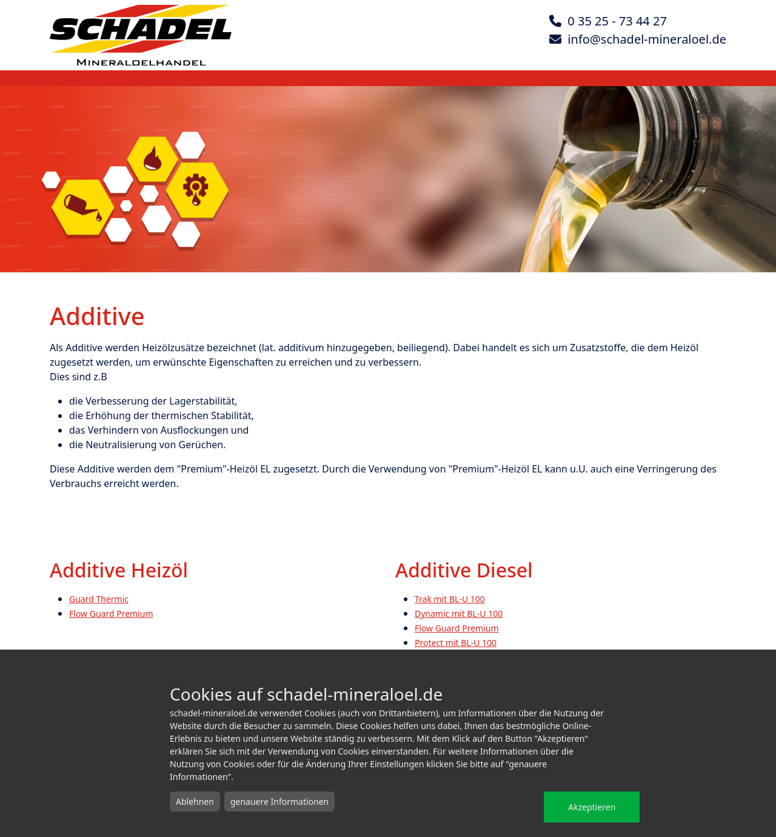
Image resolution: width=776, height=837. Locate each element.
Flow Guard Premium (111, 613)
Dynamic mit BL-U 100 (459, 613)
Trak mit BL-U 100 (450, 599)
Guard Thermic (99, 599)
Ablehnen (195, 801)
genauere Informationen (279, 801)
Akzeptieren (591, 807)
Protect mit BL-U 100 (456, 642)
